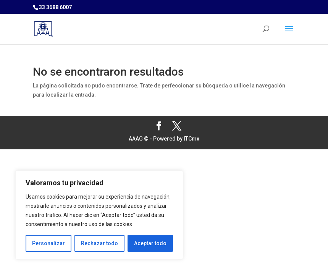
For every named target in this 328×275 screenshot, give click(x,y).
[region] (99, 215)
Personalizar (48, 243)
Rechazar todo (99, 243)
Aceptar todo (150, 243)
